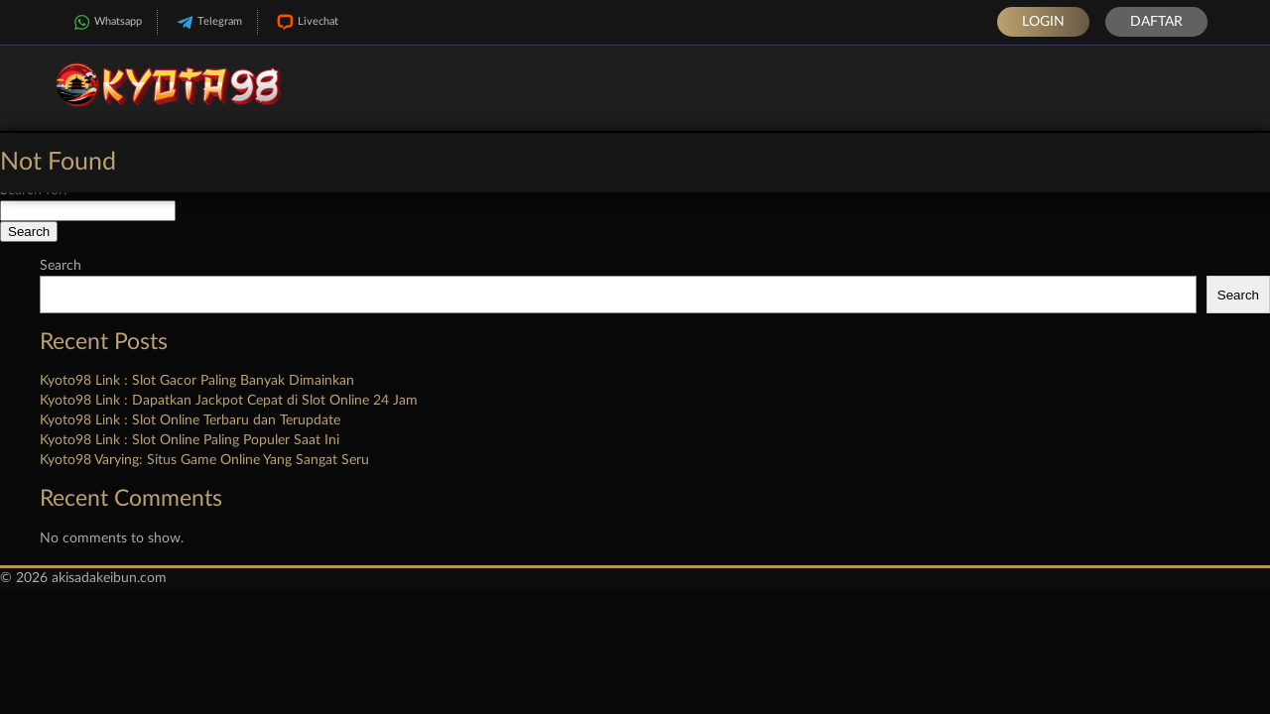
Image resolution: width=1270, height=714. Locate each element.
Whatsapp (105, 22)
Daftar (1156, 22)
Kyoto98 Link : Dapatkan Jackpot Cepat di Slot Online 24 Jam (229, 401)
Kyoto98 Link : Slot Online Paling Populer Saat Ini (189, 440)
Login (1043, 22)
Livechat (305, 22)
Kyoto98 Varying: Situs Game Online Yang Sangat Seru (204, 460)
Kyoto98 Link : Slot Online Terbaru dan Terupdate (190, 420)
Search (60, 266)
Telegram (207, 22)
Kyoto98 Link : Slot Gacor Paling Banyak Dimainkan (197, 381)
